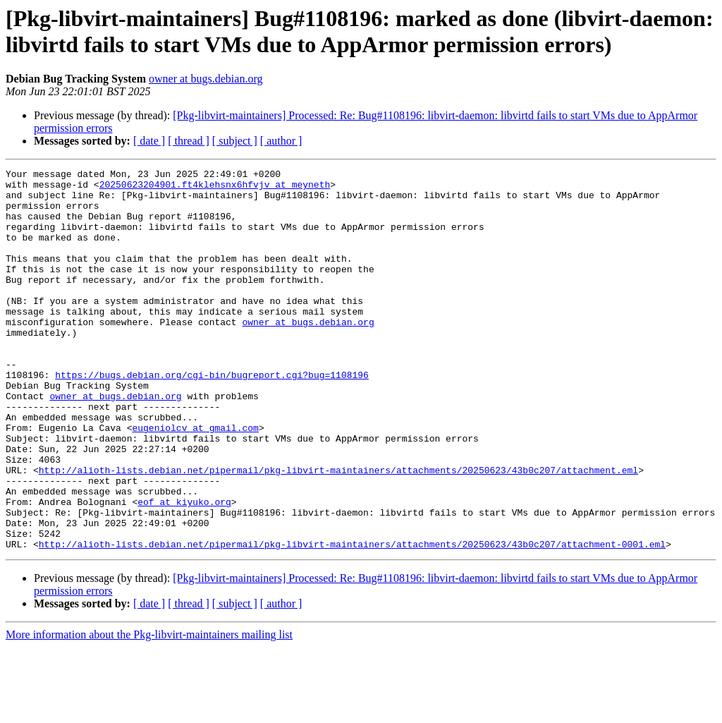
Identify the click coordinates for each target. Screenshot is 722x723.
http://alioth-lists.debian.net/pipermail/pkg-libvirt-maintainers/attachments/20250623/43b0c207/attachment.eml (338, 531)
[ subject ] (234, 141)
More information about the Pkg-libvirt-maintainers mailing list (149, 711)
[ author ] (281, 141)
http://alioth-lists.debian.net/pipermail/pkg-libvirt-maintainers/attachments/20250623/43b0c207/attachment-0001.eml (352, 620)
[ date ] (149, 141)
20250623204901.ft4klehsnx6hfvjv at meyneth (215, 188)
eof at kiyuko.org (184, 569)
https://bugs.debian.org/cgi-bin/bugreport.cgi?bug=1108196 (212, 417)
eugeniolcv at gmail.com (195, 480)
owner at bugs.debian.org (205, 79)
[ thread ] (188, 141)
